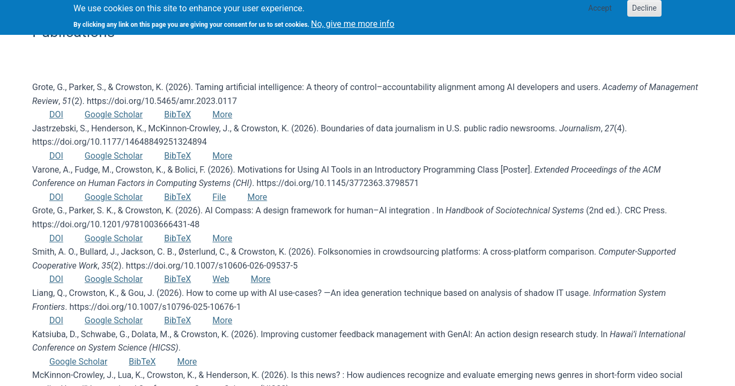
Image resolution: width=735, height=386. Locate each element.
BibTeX (177, 114)
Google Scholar (114, 114)
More (222, 114)
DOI (56, 114)
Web (220, 279)
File (219, 197)
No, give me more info (352, 21)
